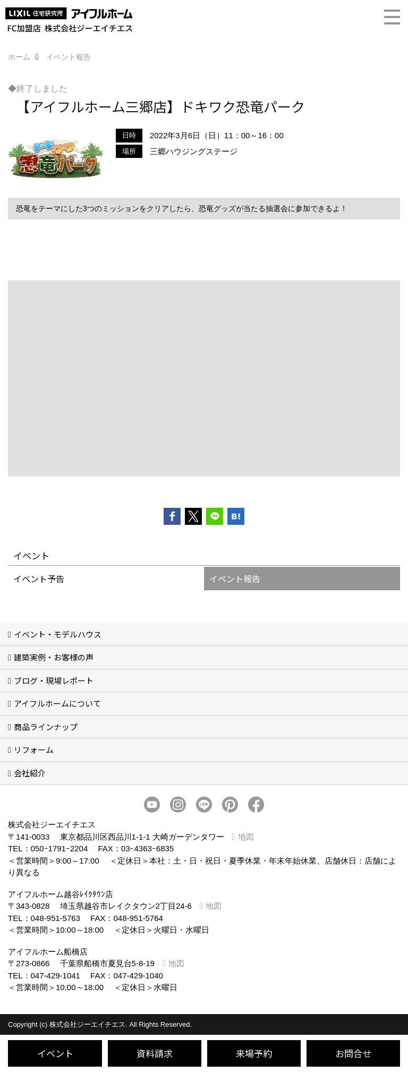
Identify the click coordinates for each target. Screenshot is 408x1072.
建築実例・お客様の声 (54, 657)
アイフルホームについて (57, 703)
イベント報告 (234, 578)
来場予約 (254, 1053)
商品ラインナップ (46, 726)
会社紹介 (30, 772)
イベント (55, 1053)
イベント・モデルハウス (57, 634)
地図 (246, 836)
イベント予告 (38, 578)
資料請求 (155, 1053)
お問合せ (353, 1053)
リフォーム (34, 749)
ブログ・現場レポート (54, 680)
